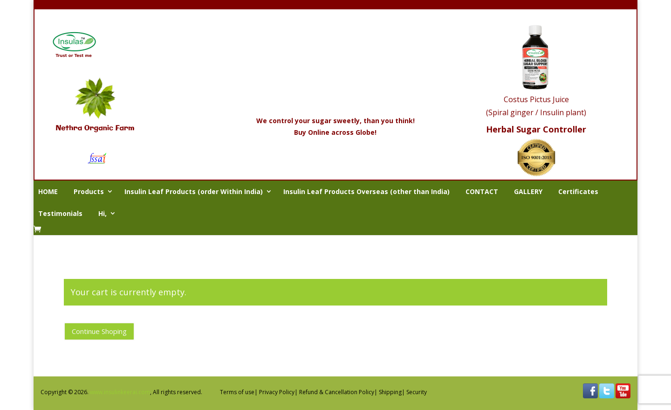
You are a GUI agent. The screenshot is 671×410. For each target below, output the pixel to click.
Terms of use (237, 392)
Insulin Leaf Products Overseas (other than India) (366, 191)
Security (416, 392)
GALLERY (528, 191)
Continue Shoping (99, 331)
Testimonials (60, 213)
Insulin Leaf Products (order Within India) (193, 191)
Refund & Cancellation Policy (336, 392)
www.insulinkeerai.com (120, 392)
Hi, (102, 213)
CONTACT (482, 191)
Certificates (578, 191)
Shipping (390, 392)
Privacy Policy (276, 392)
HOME (48, 191)
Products (89, 191)
